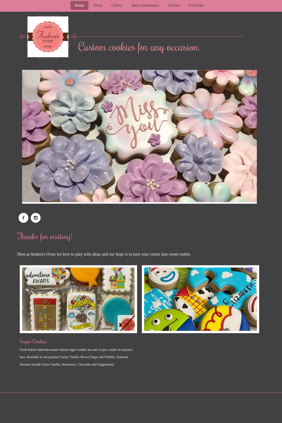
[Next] (250, 136)
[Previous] (29, 136)
